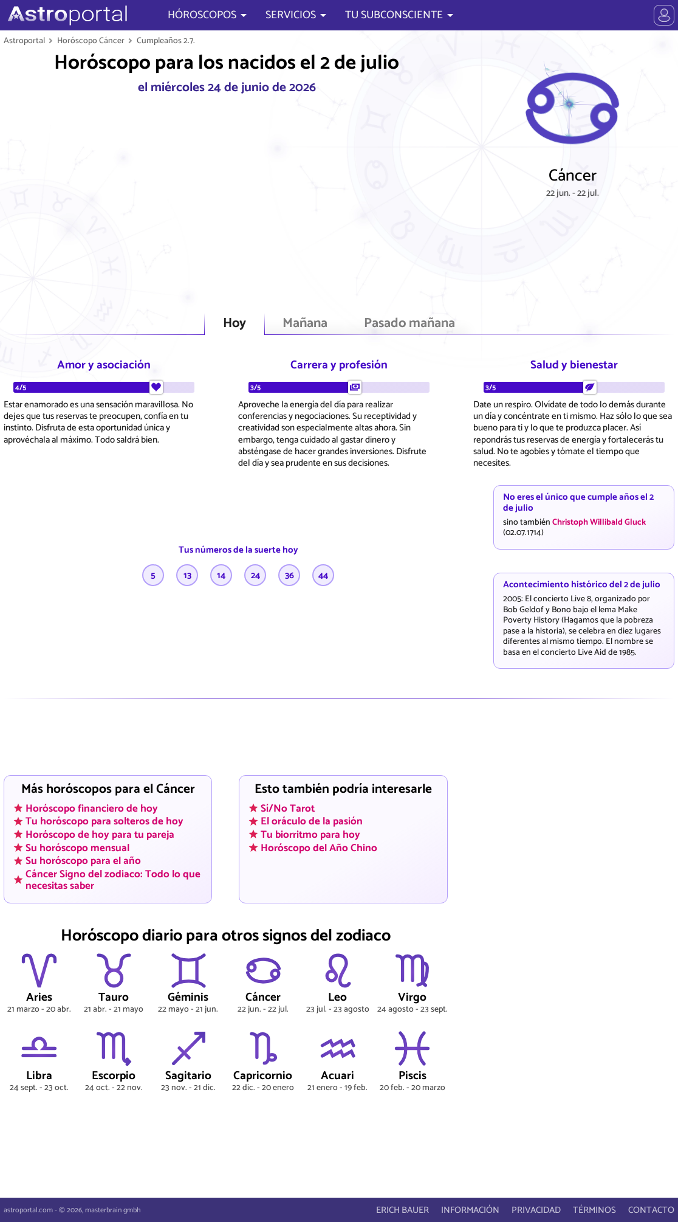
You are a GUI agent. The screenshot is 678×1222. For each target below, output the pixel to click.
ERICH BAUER (402, 1210)
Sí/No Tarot (288, 808)
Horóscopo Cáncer (91, 40)
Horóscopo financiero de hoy (92, 808)
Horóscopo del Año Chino (319, 847)
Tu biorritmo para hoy (310, 834)
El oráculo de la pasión (312, 821)
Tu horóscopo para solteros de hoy (104, 821)
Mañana (304, 323)
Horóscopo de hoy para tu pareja (100, 834)
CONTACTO (651, 1210)
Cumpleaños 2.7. (166, 40)
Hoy (234, 323)
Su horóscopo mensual (77, 847)
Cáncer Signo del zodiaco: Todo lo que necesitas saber (113, 880)
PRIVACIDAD (536, 1210)
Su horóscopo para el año (83, 861)
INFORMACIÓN (470, 1210)
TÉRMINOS (594, 1210)
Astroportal (24, 40)
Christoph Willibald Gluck (599, 522)
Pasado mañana (409, 323)
